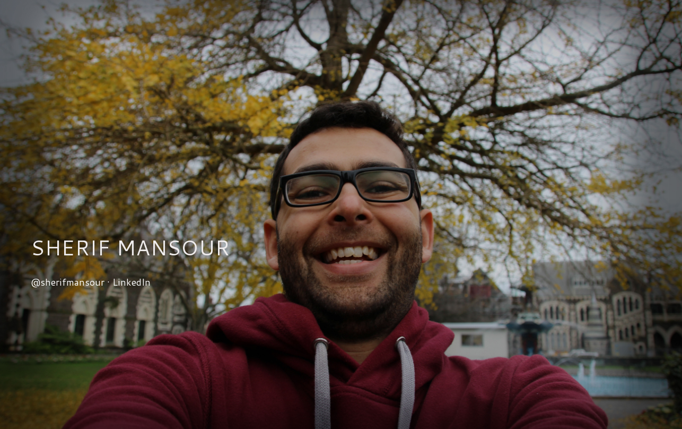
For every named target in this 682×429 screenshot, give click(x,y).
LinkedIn (131, 282)
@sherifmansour (67, 282)
